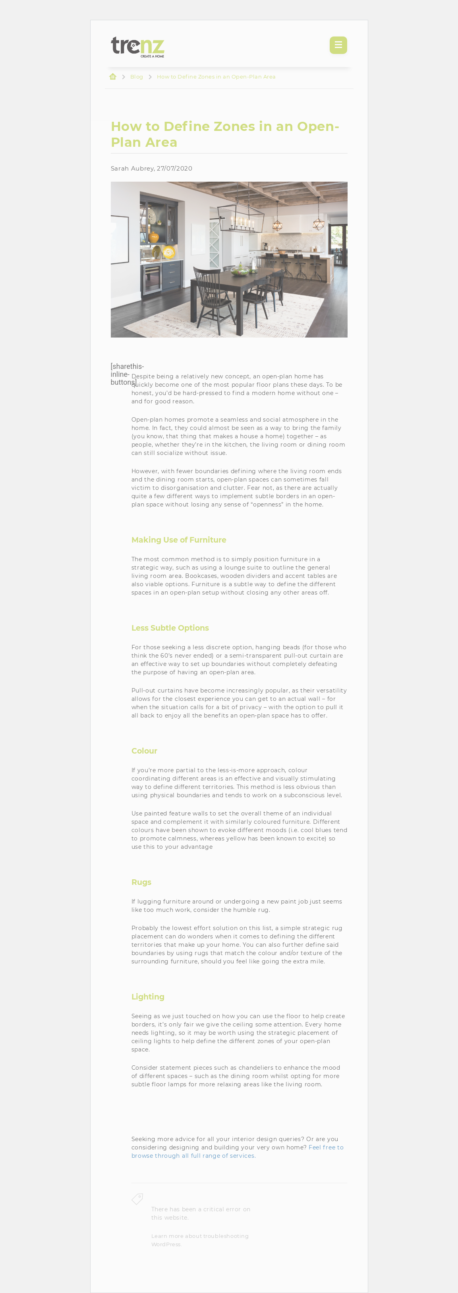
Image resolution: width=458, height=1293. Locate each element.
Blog (136, 76)
